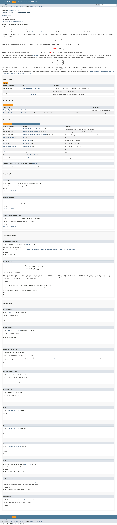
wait (55, 166)
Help (36, 1)
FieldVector (7, 146)
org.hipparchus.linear (13, 10)
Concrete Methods (33, 124)
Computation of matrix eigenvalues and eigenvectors (17, 73)
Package (9, 1)
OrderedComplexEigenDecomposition (13, 21)
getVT (24, 152)
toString (49, 166)
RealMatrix (24, 110)
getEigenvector (27, 146)
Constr (16, 6)
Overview (3, 1)
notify (36, 166)
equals (10, 166)
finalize (16, 166)
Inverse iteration (94, 71)
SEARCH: (98, 4)
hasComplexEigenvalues (30, 154)
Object (9, 26)
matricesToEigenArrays (30, 157)
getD (24, 137)
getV (24, 149)
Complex (44, 134)
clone (5, 166)
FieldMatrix (38, 134)
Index (32, 1)
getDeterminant (27, 140)
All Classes (3, 4)
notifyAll (42, 166)
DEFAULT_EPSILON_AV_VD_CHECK (30, 94)
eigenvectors (36, 55)
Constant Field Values (9, 190)
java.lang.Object (6, 15)
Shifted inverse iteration (107, 71)
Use (18, 1)
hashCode (30, 166)
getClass (23, 166)
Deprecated (26, 1)
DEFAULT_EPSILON (26, 91)
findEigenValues (28, 131)
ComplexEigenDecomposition (11, 110)
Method (22, 6)
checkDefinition (28, 129)
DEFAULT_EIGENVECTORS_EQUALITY (31, 88)
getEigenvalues (27, 143)
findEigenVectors (28, 134)
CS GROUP (14, 523)
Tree (21, 1)
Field (12, 6)
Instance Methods (19, 124)
